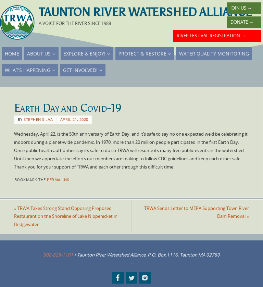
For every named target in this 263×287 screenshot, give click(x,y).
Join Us (241, 8)
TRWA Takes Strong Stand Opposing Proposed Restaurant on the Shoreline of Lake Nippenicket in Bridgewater (65, 216)
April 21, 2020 (74, 119)
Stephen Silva (38, 119)
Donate (241, 22)
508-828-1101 (58, 255)
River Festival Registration (211, 36)
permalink (58, 179)
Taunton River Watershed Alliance (145, 12)
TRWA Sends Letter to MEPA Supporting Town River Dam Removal (196, 212)
